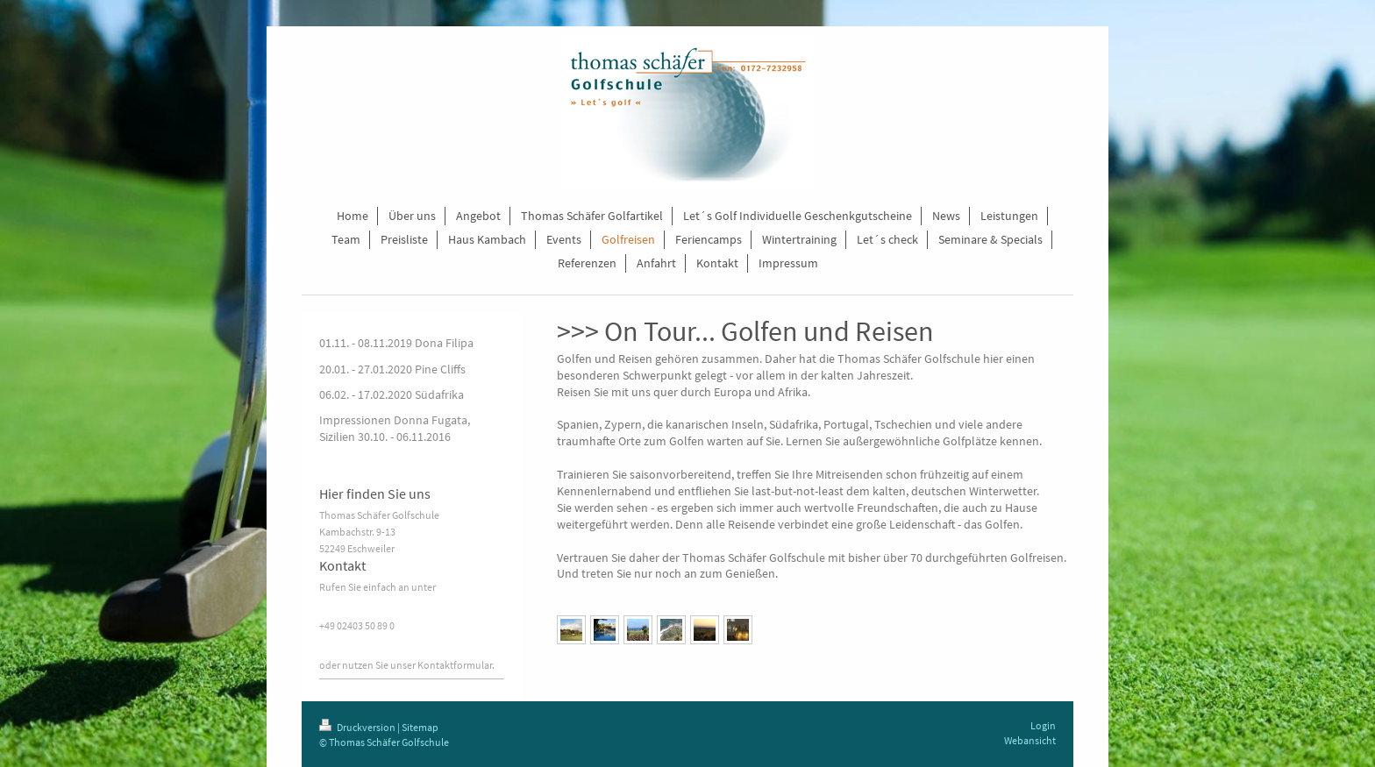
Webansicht (1030, 740)
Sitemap (420, 727)
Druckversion (358, 727)
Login (1043, 725)
